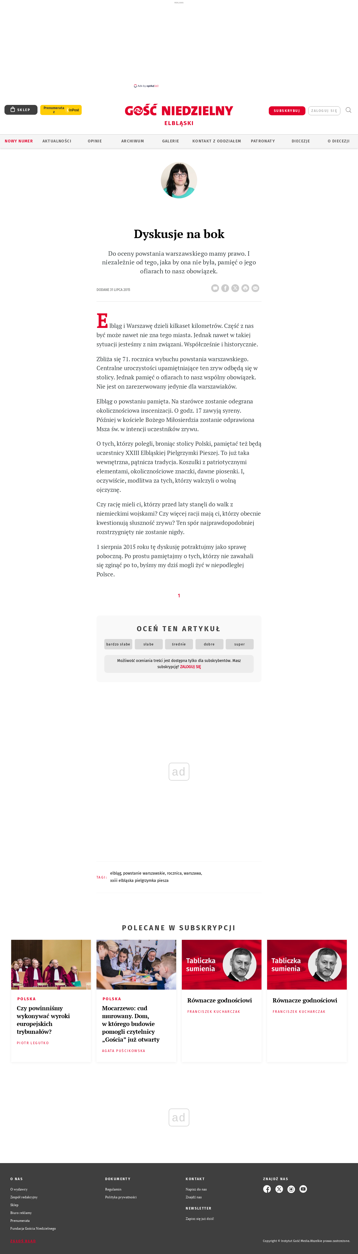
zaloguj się (324, 111)
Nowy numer (19, 141)
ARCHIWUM (132, 141)
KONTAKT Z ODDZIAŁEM (216, 141)
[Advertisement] (179, 44)
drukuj (246, 286)
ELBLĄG (115, 873)
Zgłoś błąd (23, 1241)
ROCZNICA (174, 873)
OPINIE (95, 141)
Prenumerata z (54, 110)
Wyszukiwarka (348, 110)
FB (226, 286)
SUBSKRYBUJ (287, 111)
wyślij (256, 286)
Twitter (236, 286)
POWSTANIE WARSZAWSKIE (144, 873)
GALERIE (170, 141)
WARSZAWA (192, 873)
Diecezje (301, 141)
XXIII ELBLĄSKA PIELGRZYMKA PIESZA (139, 880)
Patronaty (263, 141)
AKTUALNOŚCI (57, 141)
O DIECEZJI (339, 141)
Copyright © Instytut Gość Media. (286, 1241)
